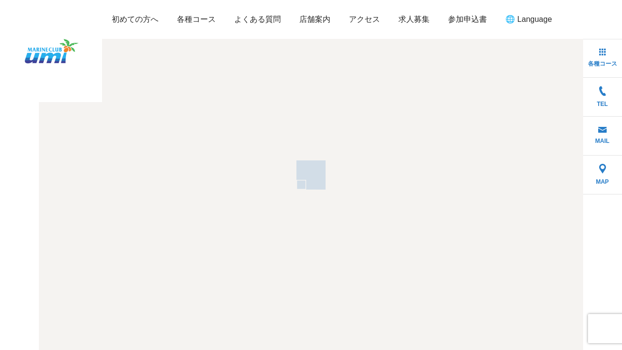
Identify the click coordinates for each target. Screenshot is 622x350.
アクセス (364, 19)
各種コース (196, 19)
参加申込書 (467, 19)
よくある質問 (257, 19)
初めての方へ (135, 19)
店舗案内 (314, 19)
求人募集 (414, 19)
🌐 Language (528, 19)
